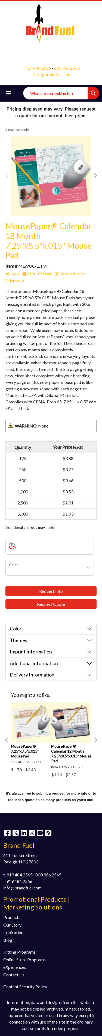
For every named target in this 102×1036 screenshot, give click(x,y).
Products (11, 917)
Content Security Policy (25, 986)
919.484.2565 (38, 67)
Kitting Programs (19, 951)
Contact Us (13, 974)
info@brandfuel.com (52, 74)
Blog (7, 940)
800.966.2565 (67, 67)
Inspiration (13, 932)
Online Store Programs (24, 959)
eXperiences (14, 967)
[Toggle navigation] (8, 93)
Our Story (12, 924)
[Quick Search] (55, 93)
